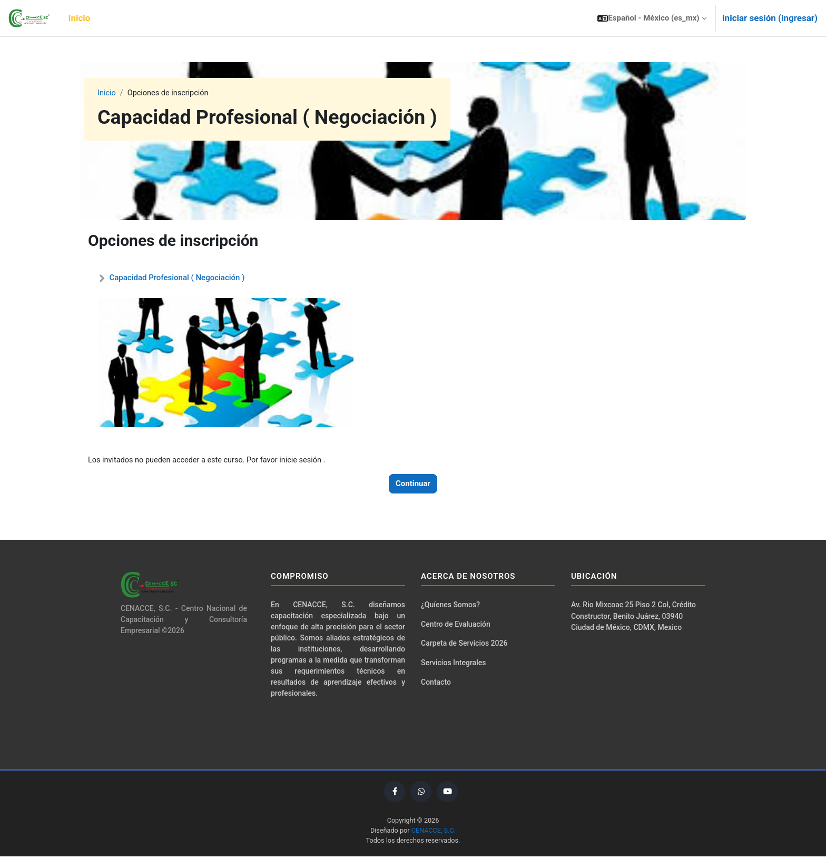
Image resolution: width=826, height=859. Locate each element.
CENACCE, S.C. (434, 832)
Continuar (413, 484)
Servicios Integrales (453, 664)
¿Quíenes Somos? (450, 605)
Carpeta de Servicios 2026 (464, 645)
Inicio (106, 93)
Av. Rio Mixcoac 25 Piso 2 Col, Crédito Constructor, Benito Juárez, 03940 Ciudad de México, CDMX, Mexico (633, 617)
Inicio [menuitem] (79, 18)
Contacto (436, 684)
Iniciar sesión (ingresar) (770, 18)
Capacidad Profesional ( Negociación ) (176, 277)
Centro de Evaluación (455, 625)
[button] (652, 18)
